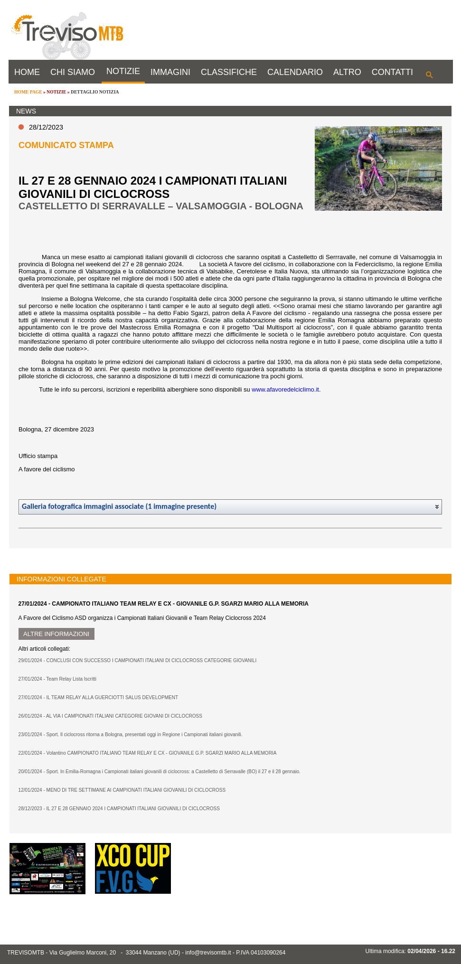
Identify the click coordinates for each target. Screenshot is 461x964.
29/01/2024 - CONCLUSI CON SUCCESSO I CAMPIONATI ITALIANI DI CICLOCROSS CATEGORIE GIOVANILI (138, 660)
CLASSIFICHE (229, 72)
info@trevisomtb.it (208, 952)
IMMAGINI (170, 72)
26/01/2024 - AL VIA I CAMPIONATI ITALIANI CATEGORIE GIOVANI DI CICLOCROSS (110, 716)
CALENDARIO (295, 72)
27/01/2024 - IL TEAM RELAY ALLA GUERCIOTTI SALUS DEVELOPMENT (98, 697)
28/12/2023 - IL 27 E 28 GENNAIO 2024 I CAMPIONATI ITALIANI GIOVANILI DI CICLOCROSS (119, 808)
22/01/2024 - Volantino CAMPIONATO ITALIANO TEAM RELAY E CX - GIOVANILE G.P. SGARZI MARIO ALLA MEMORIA (148, 753)
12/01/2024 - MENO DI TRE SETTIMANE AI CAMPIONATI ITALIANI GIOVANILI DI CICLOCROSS (122, 790)
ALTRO (347, 72)
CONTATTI (392, 72)
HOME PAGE (28, 91)
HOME (27, 72)
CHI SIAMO (72, 72)
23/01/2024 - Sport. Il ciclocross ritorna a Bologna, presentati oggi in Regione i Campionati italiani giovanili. (131, 734)
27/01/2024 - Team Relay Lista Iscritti (57, 679)
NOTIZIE (123, 71)
